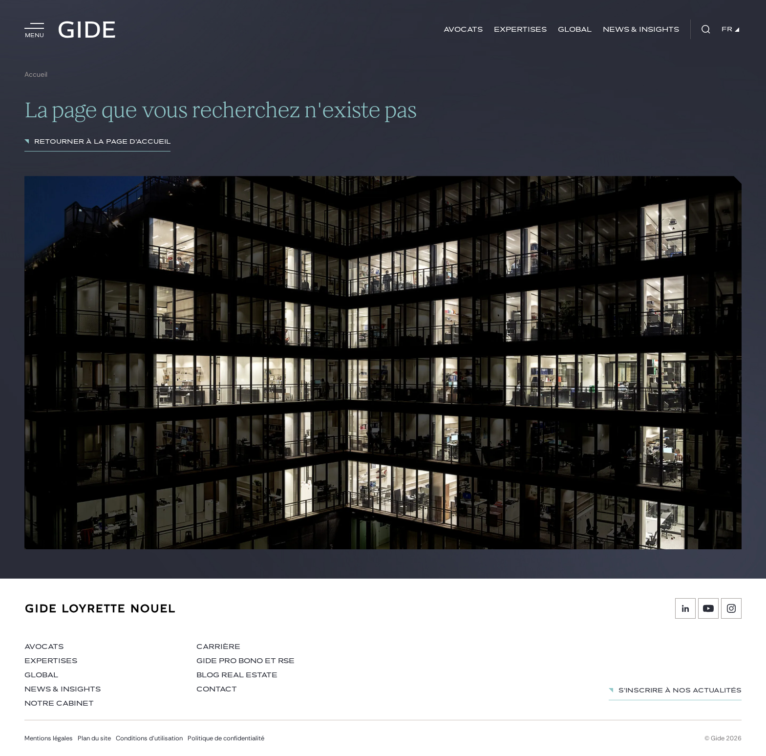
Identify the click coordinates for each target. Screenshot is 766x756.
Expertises (520, 29)
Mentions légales (48, 738)
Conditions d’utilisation (149, 738)
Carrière (218, 646)
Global (575, 29)
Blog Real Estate (236, 675)
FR (730, 29)
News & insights (641, 29)
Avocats (463, 29)
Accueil (35, 74)
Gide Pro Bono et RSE (245, 661)
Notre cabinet (59, 703)
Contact (216, 689)
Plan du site (94, 738)
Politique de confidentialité (226, 738)
